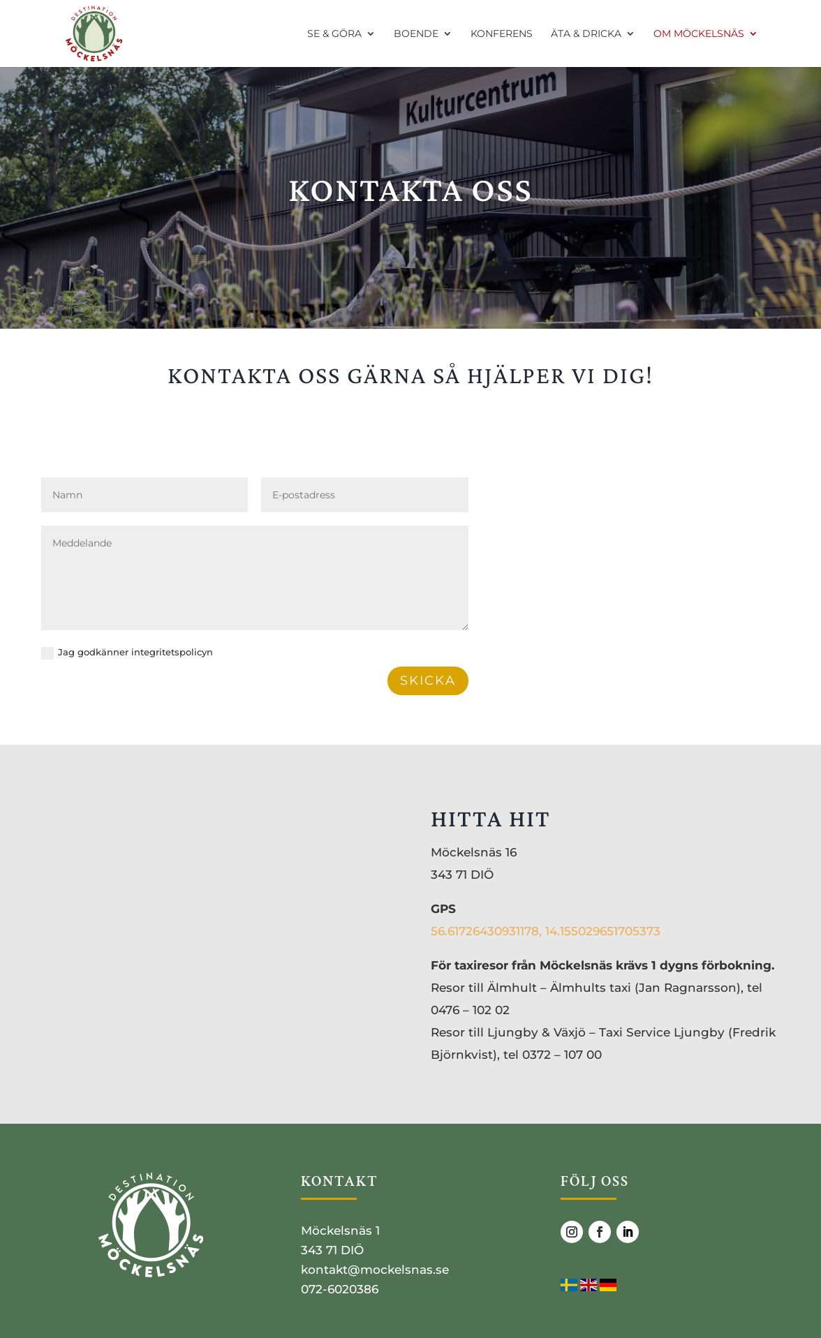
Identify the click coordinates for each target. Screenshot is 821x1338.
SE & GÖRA (334, 34)
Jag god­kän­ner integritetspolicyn (127, 653)
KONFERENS (502, 34)
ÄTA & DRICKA (586, 34)
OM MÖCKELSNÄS (698, 34)
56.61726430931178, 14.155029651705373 (545, 931)
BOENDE (416, 34)
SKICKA (428, 680)
